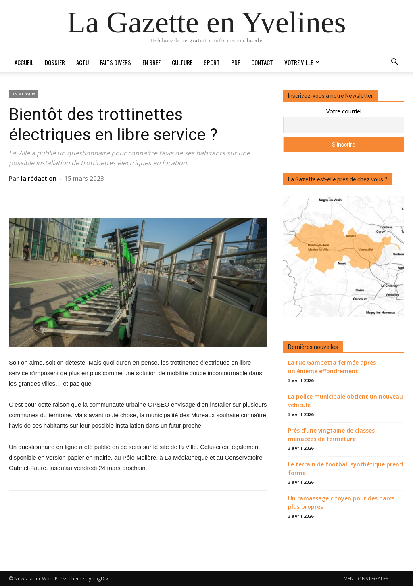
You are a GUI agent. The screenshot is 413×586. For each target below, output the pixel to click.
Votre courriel (343, 111)
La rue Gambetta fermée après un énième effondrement (332, 367)
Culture (182, 62)
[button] (394, 63)
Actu (82, 62)
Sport (212, 62)
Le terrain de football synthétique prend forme (345, 468)
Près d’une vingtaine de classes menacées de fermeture (331, 434)
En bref (151, 62)
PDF (235, 62)
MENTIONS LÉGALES (366, 578)
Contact (262, 62)
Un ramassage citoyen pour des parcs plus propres (341, 502)
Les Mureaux (23, 94)
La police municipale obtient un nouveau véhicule (345, 401)
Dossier (55, 62)
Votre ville (301, 62)
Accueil (24, 62)
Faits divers (115, 62)
